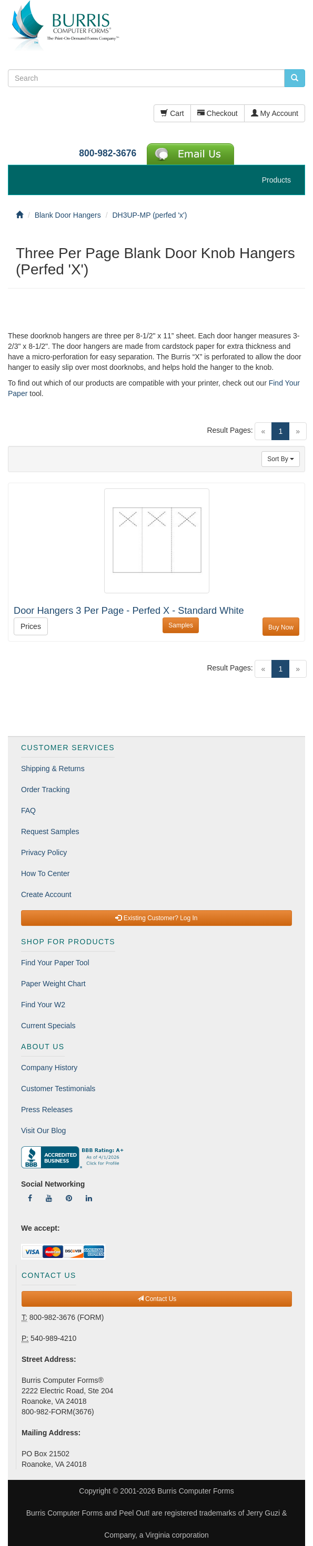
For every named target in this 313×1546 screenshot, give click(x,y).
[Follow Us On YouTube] (49, 1198)
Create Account (46, 894)
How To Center (45, 873)
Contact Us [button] (157, 1299)
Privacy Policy (44, 852)
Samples (180, 625)
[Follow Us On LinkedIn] (89, 1198)
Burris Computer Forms (195, 1491)
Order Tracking (45, 789)
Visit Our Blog (43, 1130)
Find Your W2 (43, 1004)
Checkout (217, 113)
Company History (49, 1067)
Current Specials (48, 1025)
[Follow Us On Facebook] (30, 1198)
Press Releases (47, 1109)
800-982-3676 (107, 153)
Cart (172, 113)
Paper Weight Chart (53, 983)
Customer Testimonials (58, 1088)
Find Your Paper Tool (55, 962)
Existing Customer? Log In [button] (156, 918)
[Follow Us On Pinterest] (69, 1198)
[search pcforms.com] (294, 78)
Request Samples (50, 831)
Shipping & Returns (53, 768)
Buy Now (281, 627)
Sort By (280, 459)
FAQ (28, 810)
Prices (31, 626)
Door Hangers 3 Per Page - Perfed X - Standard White (129, 610)
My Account (274, 113)
